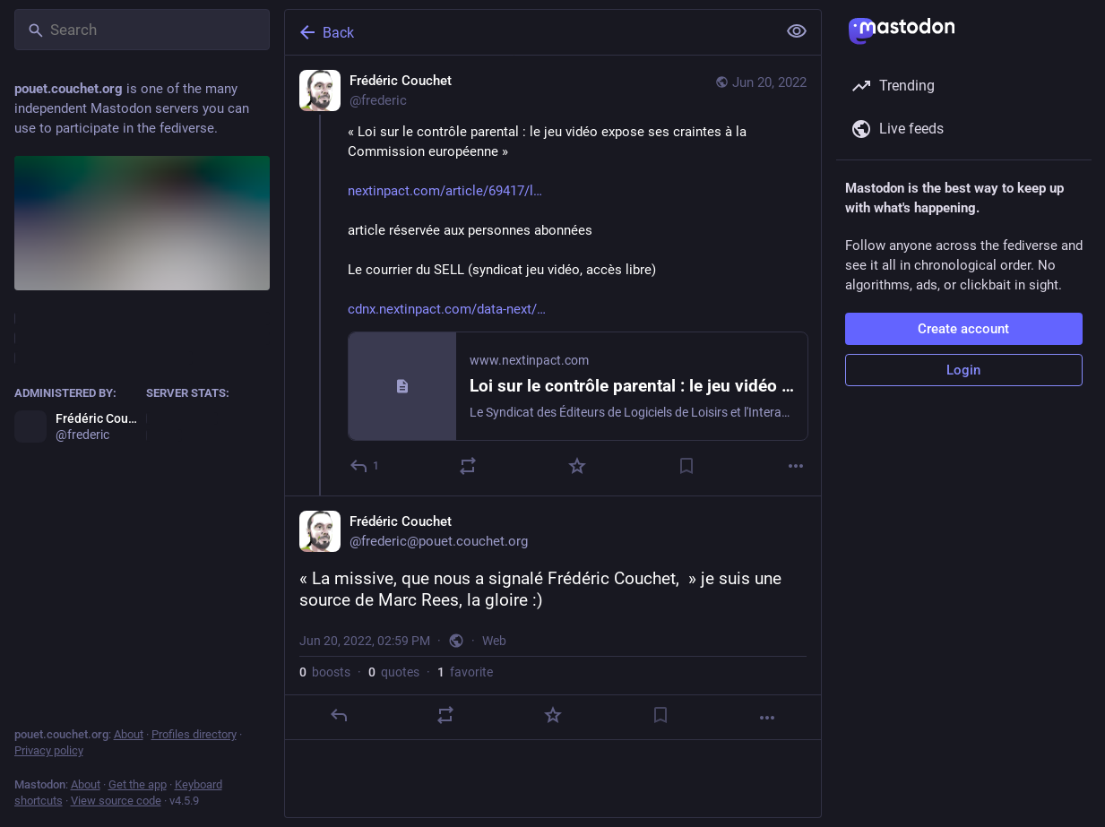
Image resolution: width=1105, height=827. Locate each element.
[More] (796, 466)
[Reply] (365, 466)
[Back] (529, 32)
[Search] (142, 29)
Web (494, 640)
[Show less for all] (797, 31)
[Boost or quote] (468, 466)
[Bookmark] (686, 466)
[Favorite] (577, 466)
